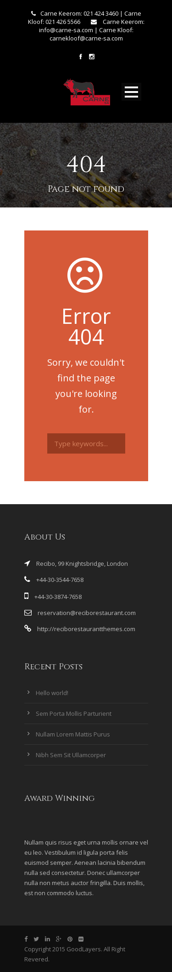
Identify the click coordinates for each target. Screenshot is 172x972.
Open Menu (131, 92)
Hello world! (52, 693)
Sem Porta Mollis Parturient (73, 713)
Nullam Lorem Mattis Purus (73, 734)
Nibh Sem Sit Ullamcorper (71, 755)
